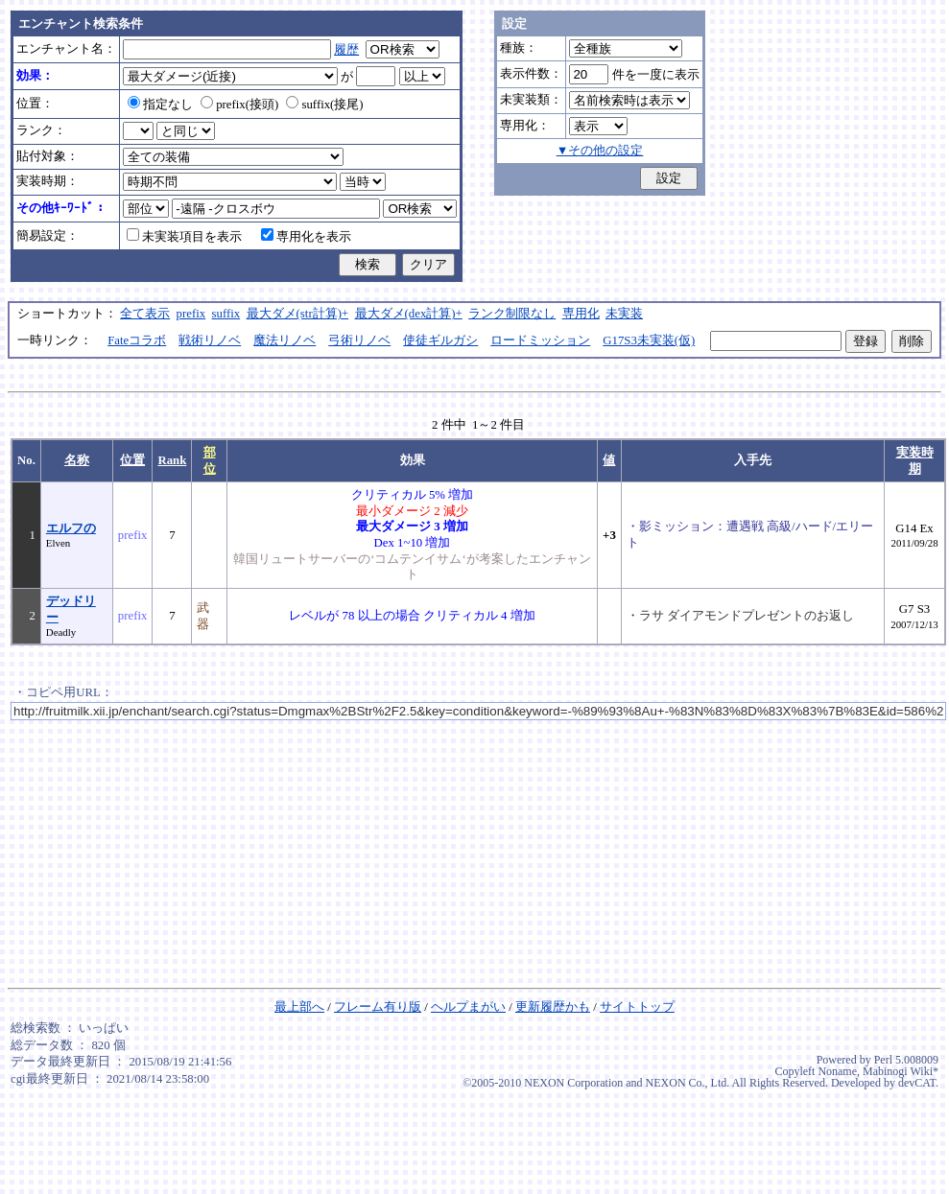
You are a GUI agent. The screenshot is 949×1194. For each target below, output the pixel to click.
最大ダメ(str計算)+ (298, 313)
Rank (171, 460)
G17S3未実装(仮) (649, 340)
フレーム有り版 (377, 1007)
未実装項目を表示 (184, 237)
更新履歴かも (552, 1007)
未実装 (624, 313)
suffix (226, 313)
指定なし (160, 104)
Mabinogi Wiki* (900, 1071)
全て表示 (145, 313)
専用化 (581, 313)
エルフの (71, 528)
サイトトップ (637, 1007)
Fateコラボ (136, 340)
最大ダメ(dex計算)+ (409, 313)
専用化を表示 (306, 237)
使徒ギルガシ (440, 340)
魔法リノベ (284, 340)
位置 (132, 460)
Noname (837, 1071)
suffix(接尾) (324, 104)
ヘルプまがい (468, 1007)
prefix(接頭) (239, 104)
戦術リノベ (209, 340)
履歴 (346, 50)
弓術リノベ (359, 340)
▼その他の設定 (600, 150)
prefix (191, 313)
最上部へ (299, 1007)
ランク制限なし (512, 313)
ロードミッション (540, 340)
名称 (76, 460)
